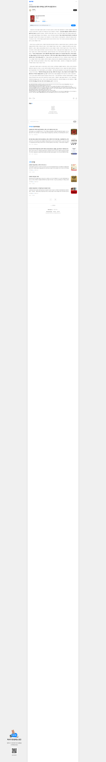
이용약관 (54, 211)
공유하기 (76, 98)
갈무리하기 (73, 98)
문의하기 (58, 211)
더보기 (76, 1)
